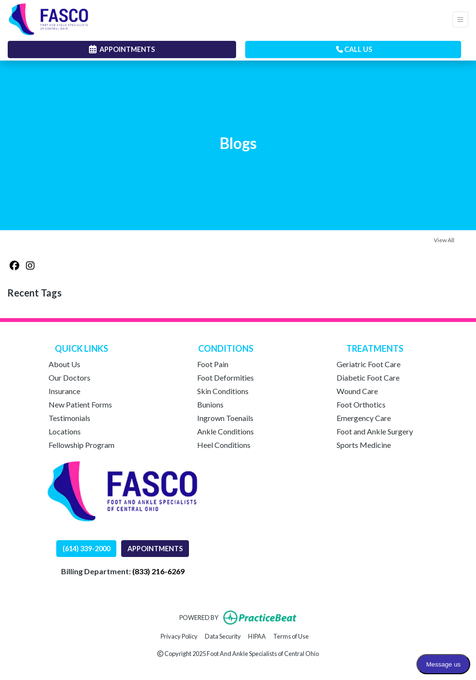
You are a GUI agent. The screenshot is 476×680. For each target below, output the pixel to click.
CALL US (354, 49)
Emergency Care (364, 417)
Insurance (64, 391)
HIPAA (257, 635)
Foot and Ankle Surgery (375, 431)
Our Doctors (69, 377)
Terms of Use (291, 635)
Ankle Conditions (225, 431)
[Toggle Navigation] (460, 19)
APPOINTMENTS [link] (122, 49)
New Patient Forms (80, 404)
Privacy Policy (179, 635)
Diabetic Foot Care (368, 377)
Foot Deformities (225, 377)
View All (444, 240)
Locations (65, 431)
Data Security (223, 635)
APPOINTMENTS (155, 548)
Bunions (210, 404)
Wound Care (357, 391)
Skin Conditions (223, 391)
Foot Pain (212, 364)
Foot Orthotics (361, 404)
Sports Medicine (364, 444)
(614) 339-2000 (86, 548)
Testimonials (69, 417)
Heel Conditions (224, 444)
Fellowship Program (81, 444)
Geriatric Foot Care (369, 364)
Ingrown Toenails (225, 417)
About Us (64, 364)
